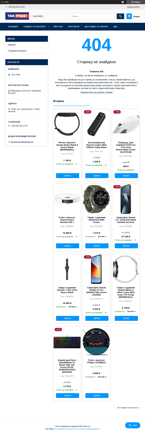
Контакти (73, 26)
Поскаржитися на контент (65, 429)
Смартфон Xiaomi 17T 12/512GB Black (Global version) (125, 219)
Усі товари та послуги (127, 408)
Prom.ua (86, 426)
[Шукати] (120, 16)
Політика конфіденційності (88, 429)
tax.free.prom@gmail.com (22, 142)
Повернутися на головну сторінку (96, 92)
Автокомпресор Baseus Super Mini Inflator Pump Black (96, 144)
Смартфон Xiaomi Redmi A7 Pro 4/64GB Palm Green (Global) (96, 291)
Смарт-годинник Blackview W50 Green (96, 219)
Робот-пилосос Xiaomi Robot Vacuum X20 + (67, 219)
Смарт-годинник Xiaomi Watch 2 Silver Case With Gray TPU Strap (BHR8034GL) (126, 292)
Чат (133, 425)
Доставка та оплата (96, 26)
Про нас (58, 26)
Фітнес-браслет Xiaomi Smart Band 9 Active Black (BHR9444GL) (67, 146)
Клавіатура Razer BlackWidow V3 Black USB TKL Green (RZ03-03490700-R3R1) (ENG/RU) (67, 366)
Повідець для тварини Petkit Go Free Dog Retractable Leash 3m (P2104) (126, 147)
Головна (13, 26)
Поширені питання (17, 51)
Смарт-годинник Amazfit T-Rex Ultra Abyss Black (67, 290)
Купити (68, 176)
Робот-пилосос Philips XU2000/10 (96, 361)
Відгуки (11, 45)
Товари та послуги (34, 26)
